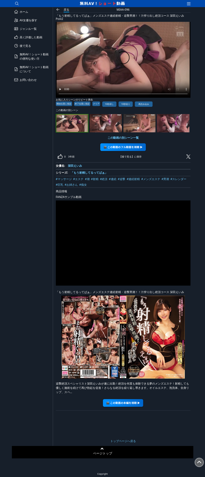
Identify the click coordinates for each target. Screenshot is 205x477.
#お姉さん (71, 184)
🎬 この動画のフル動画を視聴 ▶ (123, 147)
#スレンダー (178, 179)
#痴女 (83, 184)
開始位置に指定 (64, 103)
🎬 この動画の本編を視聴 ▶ (123, 403)
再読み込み (143, 104)
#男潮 (165, 179)
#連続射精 (133, 179)
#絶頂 (103, 179)
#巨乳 (59, 184)
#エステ (78, 179)
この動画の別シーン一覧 (123, 138)
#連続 (112, 179)
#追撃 (121, 179)
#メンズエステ (150, 179)
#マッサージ (64, 179)
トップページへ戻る (123, 441)
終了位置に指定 (82, 103)
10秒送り (125, 104)
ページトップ (102, 453)
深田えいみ (75, 166)
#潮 (87, 179)
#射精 (95, 179)
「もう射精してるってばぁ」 (89, 173)
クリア (96, 103)
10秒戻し (109, 104)
